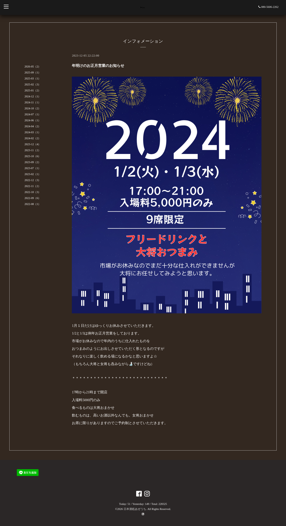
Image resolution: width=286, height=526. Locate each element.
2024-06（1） (33, 120)
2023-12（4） (33, 144)
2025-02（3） (33, 84)
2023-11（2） (33, 150)
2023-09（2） (33, 162)
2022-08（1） (33, 204)
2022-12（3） (33, 180)
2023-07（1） (33, 168)
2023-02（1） (33, 174)
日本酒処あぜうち (135, 509)
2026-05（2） (33, 66)
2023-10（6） (33, 156)
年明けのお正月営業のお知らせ (98, 66)
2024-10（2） (33, 108)
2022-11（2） (33, 186)
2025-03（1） (33, 78)
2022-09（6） (33, 198)
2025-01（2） (33, 90)
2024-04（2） (33, 126)
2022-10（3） (33, 192)
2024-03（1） (33, 132)
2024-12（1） (33, 96)
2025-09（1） (33, 72)
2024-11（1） (33, 102)
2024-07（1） (33, 114)
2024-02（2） (33, 138)
